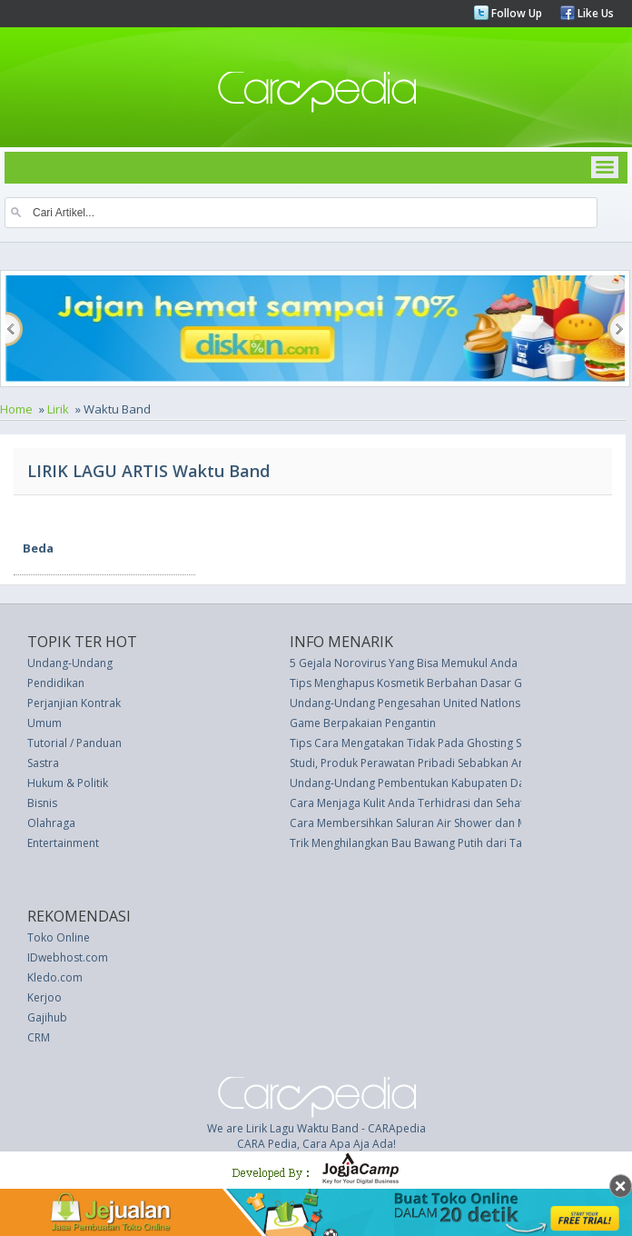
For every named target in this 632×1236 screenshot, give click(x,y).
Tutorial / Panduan (74, 743)
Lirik (58, 409)
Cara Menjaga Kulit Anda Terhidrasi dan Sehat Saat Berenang (445, 803)
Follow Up (515, 13)
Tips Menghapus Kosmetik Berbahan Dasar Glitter (418, 683)
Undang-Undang (70, 663)
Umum (44, 723)
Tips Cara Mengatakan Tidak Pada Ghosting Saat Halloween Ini (449, 743)
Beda (38, 548)
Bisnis (42, 803)
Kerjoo (44, 997)
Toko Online (58, 937)
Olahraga (51, 823)
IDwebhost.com (67, 957)
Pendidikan (55, 683)
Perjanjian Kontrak (74, 703)
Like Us (594, 13)
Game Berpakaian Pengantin (363, 723)
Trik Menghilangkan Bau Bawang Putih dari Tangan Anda (434, 843)
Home (16, 409)
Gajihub (47, 1017)
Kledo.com (55, 977)
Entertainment (63, 843)
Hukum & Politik (67, 783)
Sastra (43, 763)
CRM (38, 1037)
